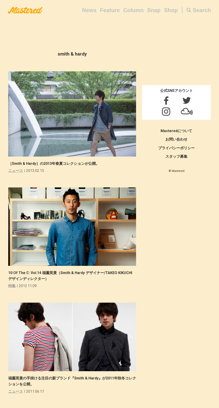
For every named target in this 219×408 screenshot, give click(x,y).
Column (133, 10)
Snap (154, 10)
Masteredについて (176, 131)
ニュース (15, 170)
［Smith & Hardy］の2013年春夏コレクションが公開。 (53, 163)
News (89, 10)
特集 (12, 286)
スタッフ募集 (176, 156)
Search (202, 10)
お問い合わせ (176, 139)
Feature (110, 10)
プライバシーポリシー (176, 148)
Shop (171, 10)
